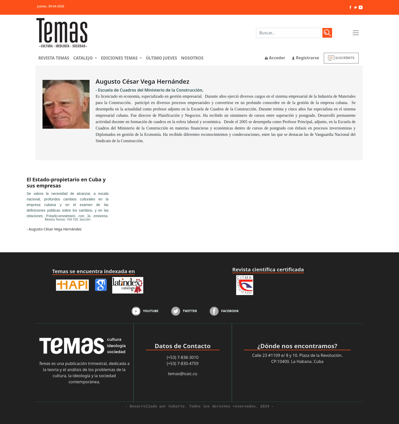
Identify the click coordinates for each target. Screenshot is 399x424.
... (68, 204)
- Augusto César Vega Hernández (54, 229)
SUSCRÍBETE (341, 58)
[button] (85, 58)
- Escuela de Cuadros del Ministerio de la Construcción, (150, 90)
